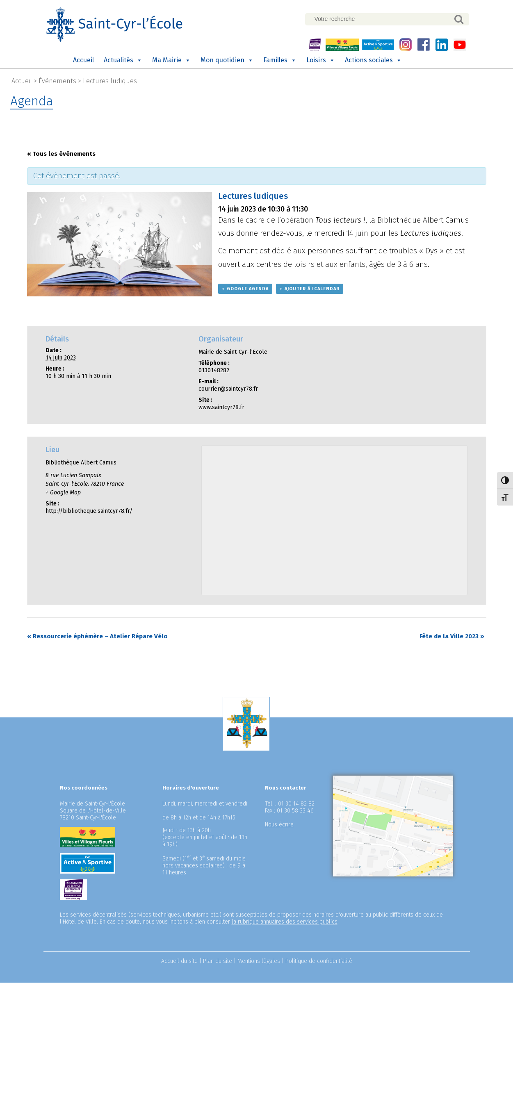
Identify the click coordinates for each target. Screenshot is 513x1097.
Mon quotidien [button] (227, 55)
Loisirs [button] (320, 55)
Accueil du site (179, 955)
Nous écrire (279, 819)
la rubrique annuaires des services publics (284, 916)
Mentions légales (258, 955)
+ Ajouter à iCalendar (310, 283)
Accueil (83, 55)
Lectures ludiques (110, 76)
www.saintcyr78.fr (221, 401)
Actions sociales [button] (373, 55)
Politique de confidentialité (318, 955)
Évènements (57, 76)
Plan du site (217, 955)
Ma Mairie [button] (171, 55)
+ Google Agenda (245, 283)
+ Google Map (63, 487)
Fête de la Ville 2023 (452, 631)
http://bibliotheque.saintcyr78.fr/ (89, 505)
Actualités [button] (123, 55)
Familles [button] (279, 55)
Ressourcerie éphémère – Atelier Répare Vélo (97, 631)
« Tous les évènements (61, 148)
